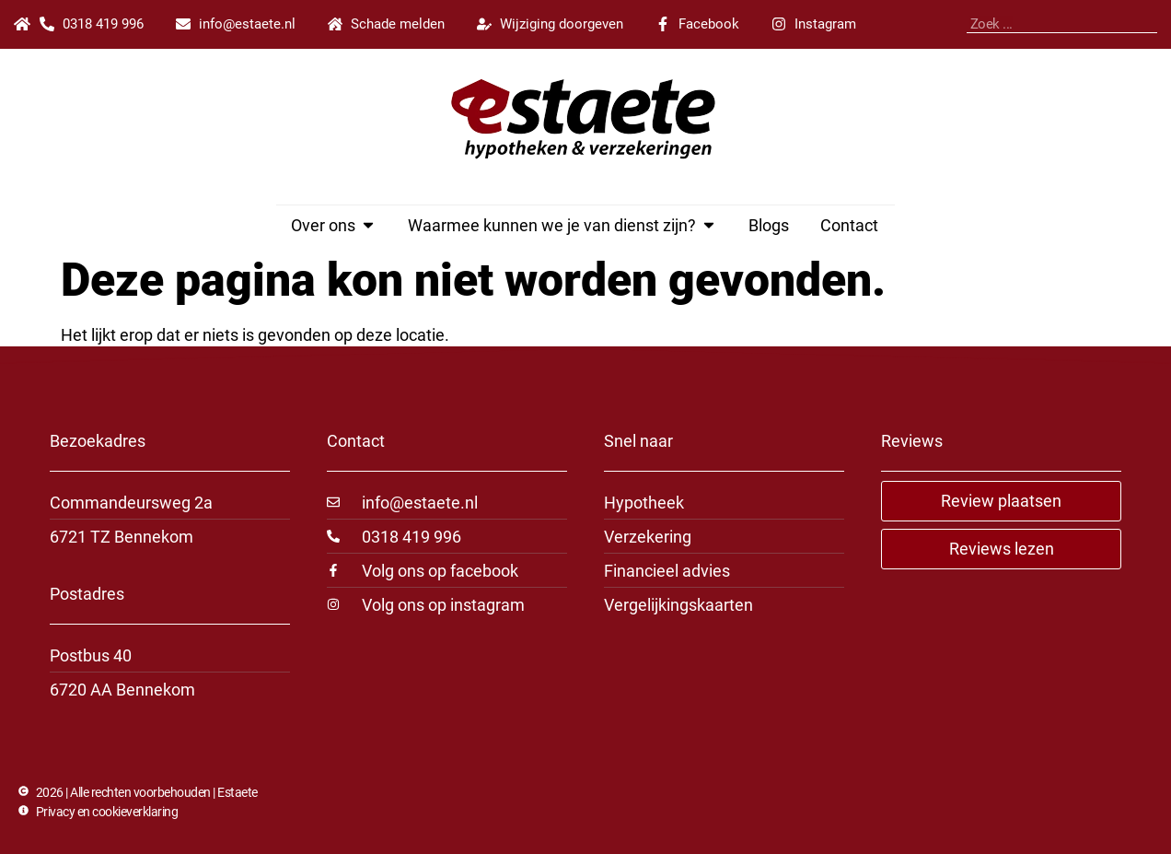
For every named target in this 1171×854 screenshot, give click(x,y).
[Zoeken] (1152, 24)
